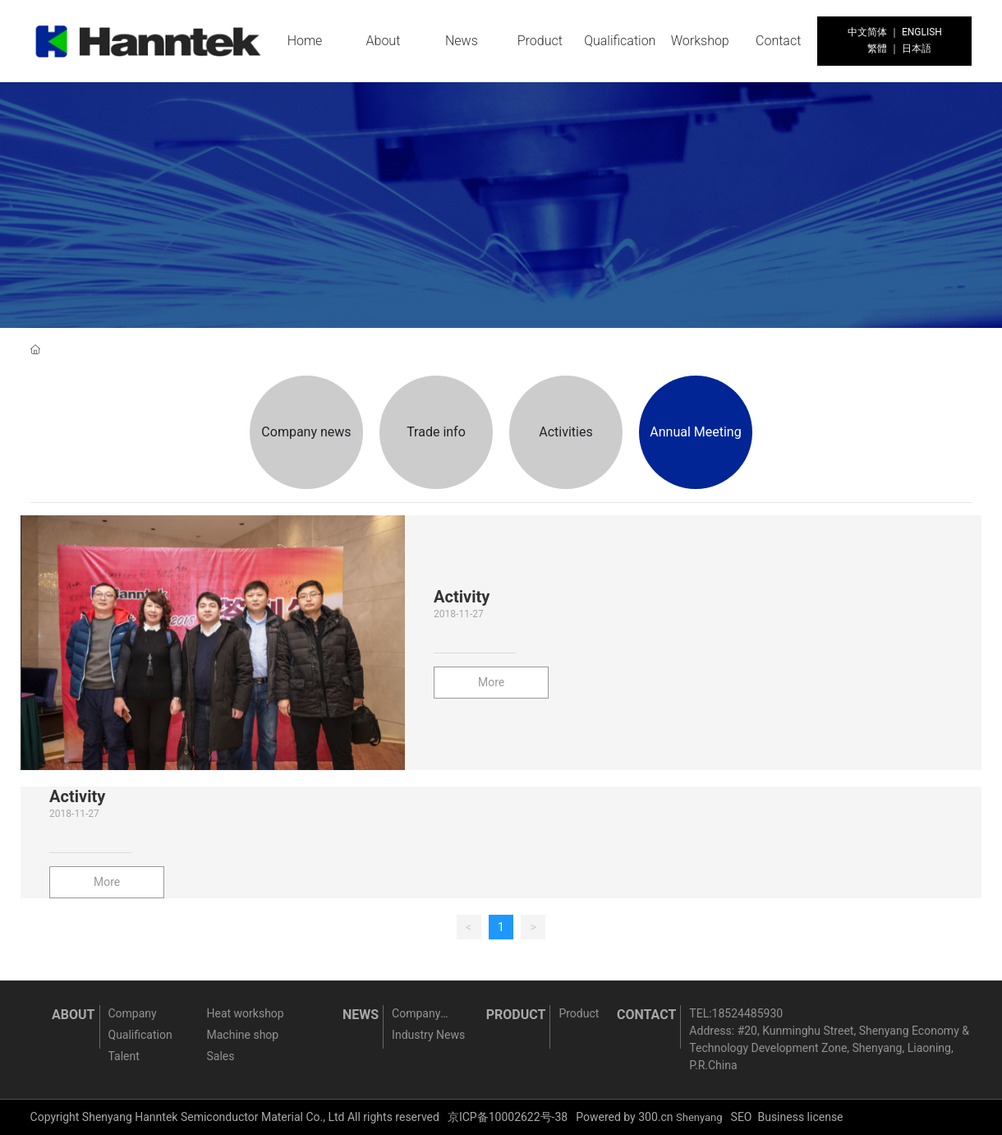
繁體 (877, 48)
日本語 (916, 48)
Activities (565, 432)
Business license (800, 1116)
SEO (741, 1116)
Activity (462, 597)
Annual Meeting (695, 432)
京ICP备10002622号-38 (508, 1116)
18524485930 (748, 1013)
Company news (306, 432)
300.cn (655, 1116)
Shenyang (699, 1117)
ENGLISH (922, 32)
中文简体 (867, 32)
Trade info (436, 432)
